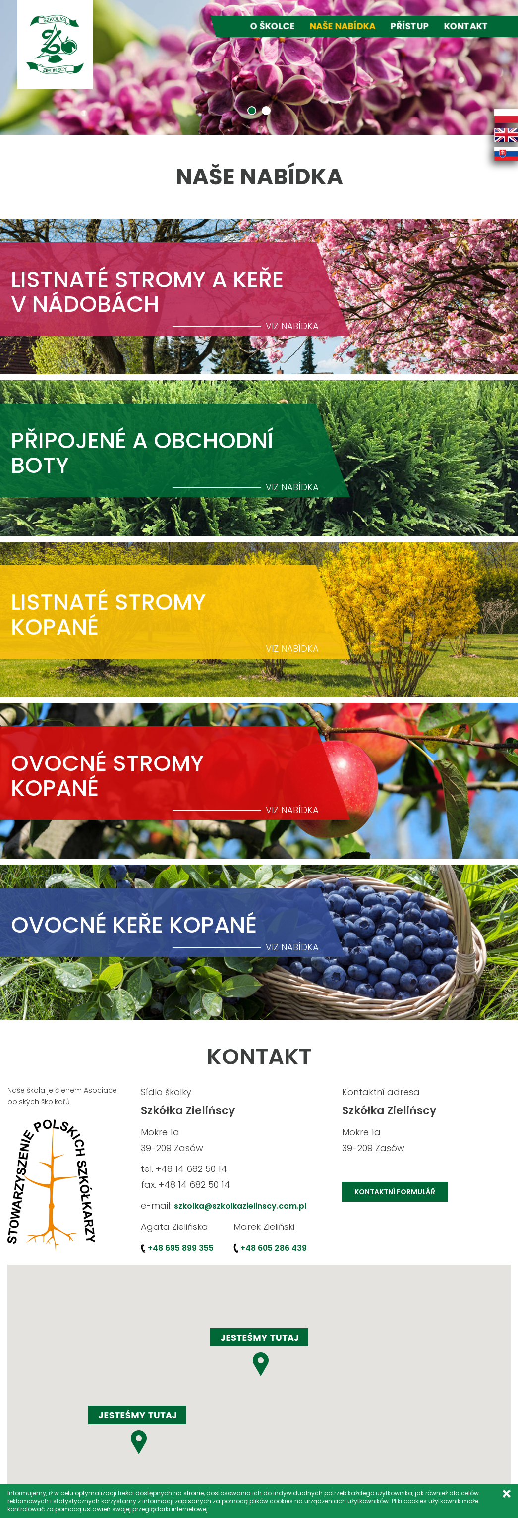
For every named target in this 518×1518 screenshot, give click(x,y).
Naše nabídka (343, 26)
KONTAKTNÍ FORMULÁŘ (394, 1192)
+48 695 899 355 (181, 1248)
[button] (137, 1430)
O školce (272, 26)
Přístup (410, 26)
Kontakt (466, 26)
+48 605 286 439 (273, 1248)
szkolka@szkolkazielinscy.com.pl (241, 1206)
